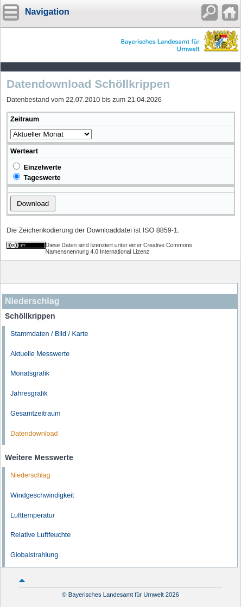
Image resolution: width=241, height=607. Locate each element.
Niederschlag (30, 475)
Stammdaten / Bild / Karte (49, 334)
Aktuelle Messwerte (39, 354)
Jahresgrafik (29, 393)
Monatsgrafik (29, 373)
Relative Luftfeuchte (40, 535)
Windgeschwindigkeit (42, 495)
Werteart (24, 151)
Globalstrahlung (34, 555)
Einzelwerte (37, 167)
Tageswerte (37, 177)
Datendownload (34, 433)
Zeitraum (24, 119)
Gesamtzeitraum (35, 413)
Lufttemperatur (32, 515)
